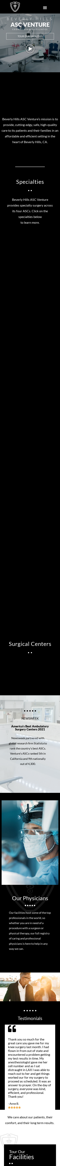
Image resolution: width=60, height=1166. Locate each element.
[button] (45, 8)
